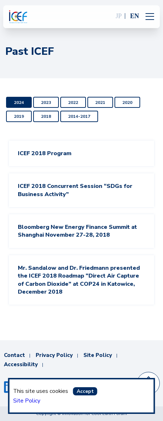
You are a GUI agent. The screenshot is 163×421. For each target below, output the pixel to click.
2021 (100, 102)
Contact (14, 355)
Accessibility (21, 364)
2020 (127, 102)
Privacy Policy (54, 355)
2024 (19, 102)
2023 (46, 102)
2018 (46, 116)
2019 (19, 116)
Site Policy (26, 401)
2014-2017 (79, 116)
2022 (73, 102)
